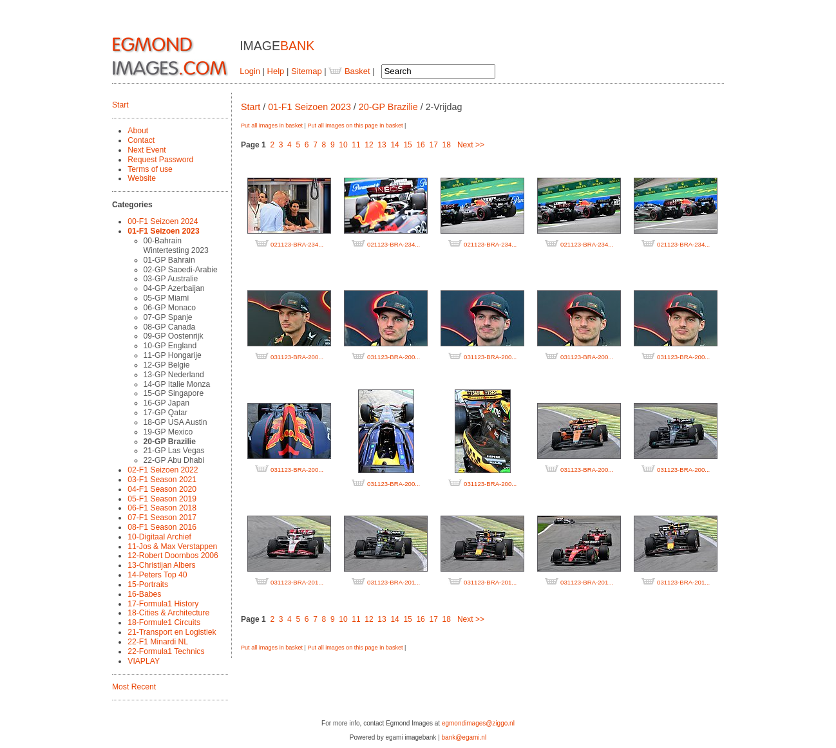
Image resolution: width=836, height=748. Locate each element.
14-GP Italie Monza (177, 384)
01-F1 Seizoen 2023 (163, 231)
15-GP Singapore (174, 393)
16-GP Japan (166, 402)
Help (276, 71)
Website (142, 178)
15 (407, 144)
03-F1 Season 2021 (162, 479)
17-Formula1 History (163, 603)
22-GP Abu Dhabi (174, 460)
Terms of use (150, 169)
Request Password (160, 159)
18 (446, 144)
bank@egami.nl (464, 737)
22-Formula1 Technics (166, 651)
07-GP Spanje (168, 317)
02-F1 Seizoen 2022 (163, 469)
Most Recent (134, 686)
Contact (141, 140)
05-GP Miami (166, 298)
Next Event (147, 149)
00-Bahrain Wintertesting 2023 (176, 245)
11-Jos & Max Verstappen (172, 546)
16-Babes (144, 594)
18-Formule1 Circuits (164, 622)
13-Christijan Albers (161, 565)
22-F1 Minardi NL (158, 641)
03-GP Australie (171, 278)
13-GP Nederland (174, 374)
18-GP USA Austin (175, 422)
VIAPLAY (144, 661)
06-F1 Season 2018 (162, 507)
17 (433, 144)
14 (394, 144)
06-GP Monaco (170, 307)
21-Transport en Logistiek (172, 632)
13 (381, 144)
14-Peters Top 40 (157, 574)
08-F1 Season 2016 (162, 527)
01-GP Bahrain (169, 260)
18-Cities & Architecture (168, 612)
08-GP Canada (170, 327)
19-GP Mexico (168, 431)
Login (250, 71)
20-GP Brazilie (170, 441)
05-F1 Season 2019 (162, 498)
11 (356, 144)
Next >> (470, 144)
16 (420, 144)
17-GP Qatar (166, 412)
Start (120, 104)
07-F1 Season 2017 (162, 517)
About (138, 130)
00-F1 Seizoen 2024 (163, 221)
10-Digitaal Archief (159, 536)
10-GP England (170, 345)
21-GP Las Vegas (174, 450)
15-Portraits (148, 584)
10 (343, 144)
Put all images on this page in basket (355, 125)
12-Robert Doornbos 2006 (173, 555)
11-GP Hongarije (173, 355)
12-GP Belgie (167, 364)
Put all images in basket (272, 125)
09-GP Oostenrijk (174, 336)
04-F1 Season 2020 (162, 489)
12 (369, 144)
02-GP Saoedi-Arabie (181, 269)
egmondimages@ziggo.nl (478, 723)
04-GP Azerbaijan (174, 288)
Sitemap (306, 71)
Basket (349, 71)
